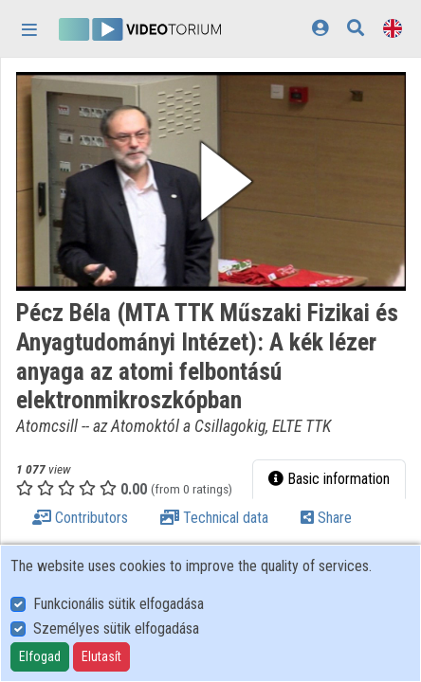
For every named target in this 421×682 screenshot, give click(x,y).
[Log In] (320, 28)
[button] (211, 181)
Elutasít (101, 656)
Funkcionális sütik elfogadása (118, 604)
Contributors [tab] (80, 518)
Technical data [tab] (214, 518)
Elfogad (40, 656)
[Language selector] (392, 28)
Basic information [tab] (329, 479)
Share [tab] (326, 518)
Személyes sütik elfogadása (116, 628)
